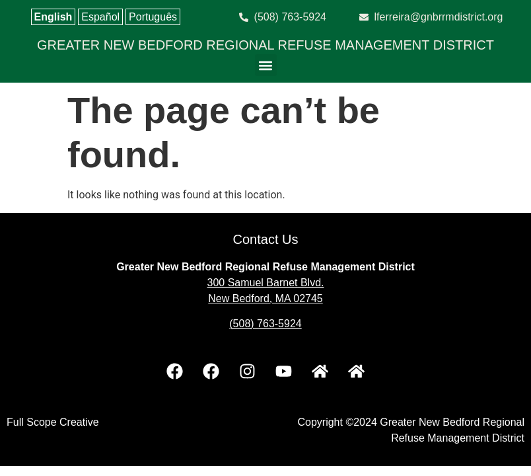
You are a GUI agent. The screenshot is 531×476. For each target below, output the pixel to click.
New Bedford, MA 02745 (265, 298)
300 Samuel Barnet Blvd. (265, 282)
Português (153, 16)
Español (100, 16)
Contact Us (266, 239)
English (53, 16)
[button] (266, 65)
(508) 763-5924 (265, 323)
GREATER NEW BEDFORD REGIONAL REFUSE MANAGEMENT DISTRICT (265, 45)
